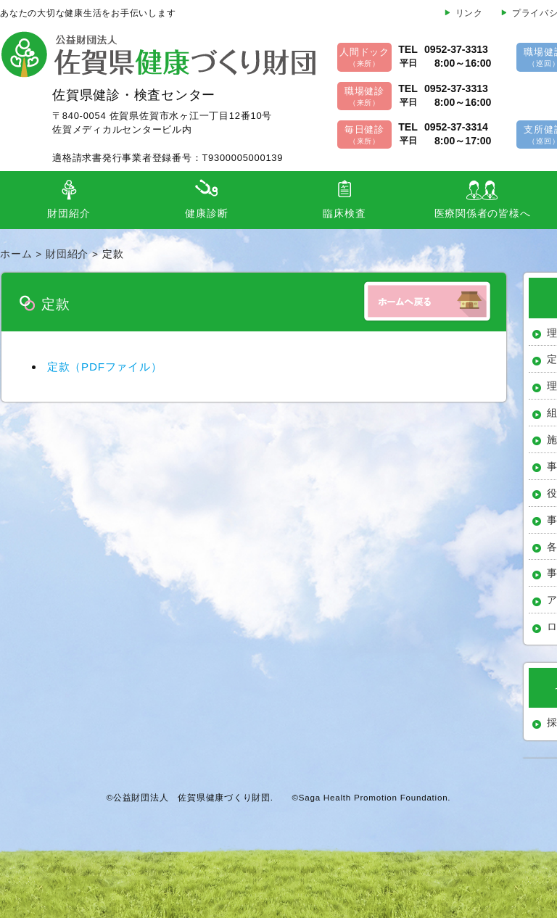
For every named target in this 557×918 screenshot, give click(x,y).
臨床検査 (344, 213)
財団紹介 (68, 213)
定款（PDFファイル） (104, 366)
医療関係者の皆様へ (482, 213)
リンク (469, 13)
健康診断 (206, 213)
